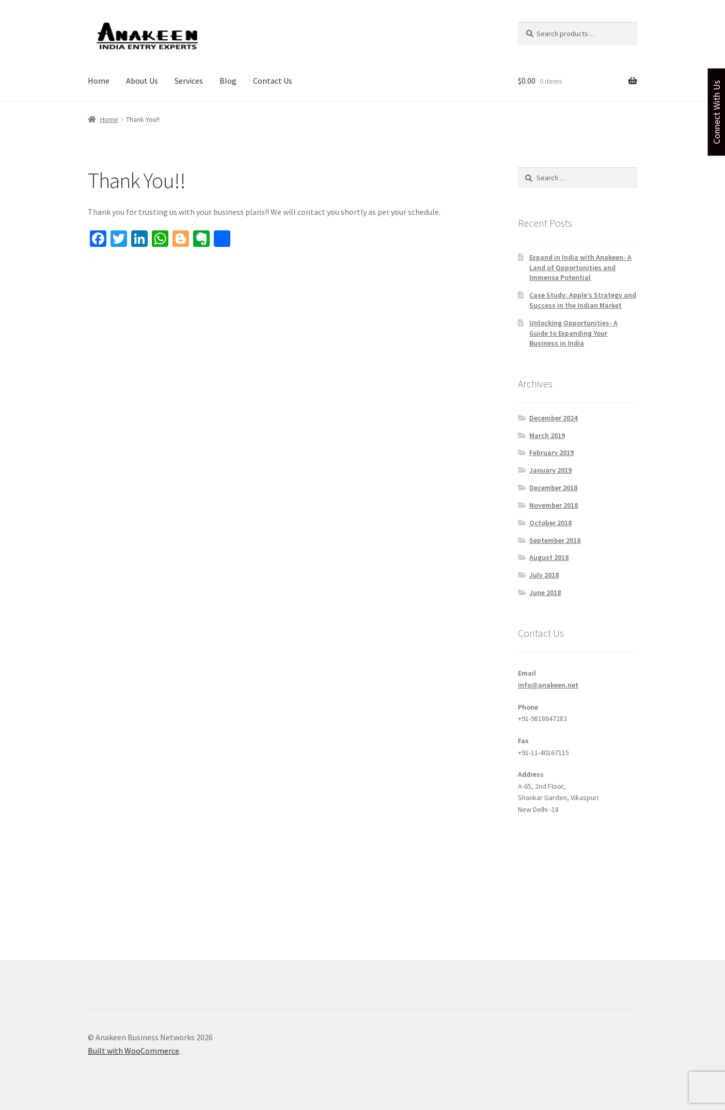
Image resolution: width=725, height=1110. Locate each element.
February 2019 (551, 452)
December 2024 (553, 418)
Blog (228, 80)
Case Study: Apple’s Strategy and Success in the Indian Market (582, 300)
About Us (142, 80)
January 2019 (550, 470)
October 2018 (550, 522)
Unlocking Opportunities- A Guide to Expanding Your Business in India (573, 333)
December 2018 (553, 487)
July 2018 (544, 575)
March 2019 (547, 435)
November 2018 (553, 505)
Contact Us (272, 80)
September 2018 (554, 540)
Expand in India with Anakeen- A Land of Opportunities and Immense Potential (580, 268)
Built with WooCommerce (133, 1050)
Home (98, 80)
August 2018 (549, 557)
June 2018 (545, 592)
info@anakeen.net (548, 685)
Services (189, 80)
